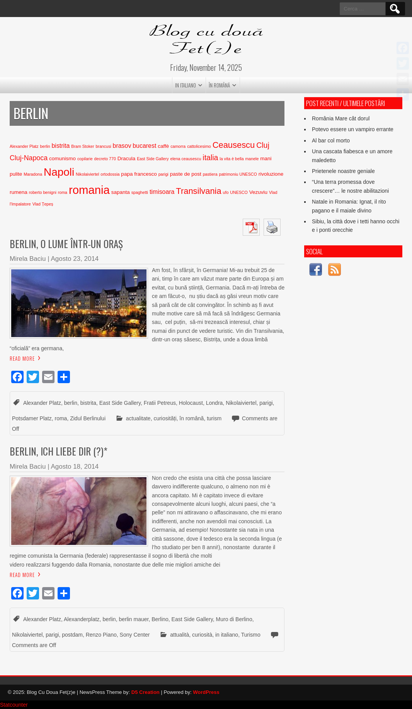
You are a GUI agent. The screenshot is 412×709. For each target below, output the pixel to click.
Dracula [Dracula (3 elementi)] (126, 158)
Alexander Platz (42, 403)
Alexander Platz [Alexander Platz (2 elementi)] (24, 146)
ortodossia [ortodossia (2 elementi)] (109, 174)
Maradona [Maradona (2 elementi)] (33, 174)
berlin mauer (133, 619)
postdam (72, 635)
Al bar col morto (331, 140)
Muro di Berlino (234, 619)
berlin (70, 403)
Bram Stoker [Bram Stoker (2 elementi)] (82, 146)
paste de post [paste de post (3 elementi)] (185, 174)
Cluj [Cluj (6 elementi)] (262, 145)
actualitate (138, 418)
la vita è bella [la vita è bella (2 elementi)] (231, 158)
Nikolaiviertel (241, 403)
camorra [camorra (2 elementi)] (178, 146)
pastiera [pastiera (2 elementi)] (210, 174)
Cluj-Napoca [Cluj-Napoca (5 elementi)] (29, 158)
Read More (22, 358)
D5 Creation (145, 692)
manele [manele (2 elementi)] (252, 158)
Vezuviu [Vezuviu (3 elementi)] (258, 192)
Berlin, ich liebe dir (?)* (58, 451)
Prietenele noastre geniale (343, 171)
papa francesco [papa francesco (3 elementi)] (139, 174)
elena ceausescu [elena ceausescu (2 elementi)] (185, 158)
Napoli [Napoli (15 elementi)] (59, 172)
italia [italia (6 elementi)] (210, 157)
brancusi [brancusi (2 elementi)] (103, 146)
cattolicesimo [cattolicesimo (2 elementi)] (199, 146)
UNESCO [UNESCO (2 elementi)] (239, 192)
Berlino (160, 619)
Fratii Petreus (160, 403)
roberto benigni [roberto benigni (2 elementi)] (42, 192)
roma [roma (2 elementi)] (62, 192)
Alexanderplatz (82, 619)
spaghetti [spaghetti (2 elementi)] (139, 192)
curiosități (164, 418)
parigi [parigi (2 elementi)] (163, 174)
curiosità (202, 635)
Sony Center (135, 635)
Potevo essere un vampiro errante (352, 129)
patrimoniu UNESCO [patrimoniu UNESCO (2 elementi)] (238, 174)
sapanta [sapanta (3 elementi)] (120, 192)
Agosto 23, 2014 (75, 258)
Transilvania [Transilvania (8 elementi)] (198, 191)
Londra (214, 403)
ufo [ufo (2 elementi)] (226, 192)
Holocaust (191, 403)
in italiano (185, 85)
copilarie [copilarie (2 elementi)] (85, 158)
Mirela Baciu (28, 258)
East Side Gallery (120, 403)
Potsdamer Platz (32, 418)
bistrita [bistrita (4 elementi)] (61, 145)
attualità (179, 635)
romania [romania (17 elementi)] (89, 189)
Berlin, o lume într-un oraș (66, 243)
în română (219, 85)
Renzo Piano (101, 635)
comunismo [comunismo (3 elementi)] (62, 158)
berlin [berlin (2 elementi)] (45, 146)
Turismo (250, 635)
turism (214, 418)
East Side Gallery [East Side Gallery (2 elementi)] (153, 158)
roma (61, 418)
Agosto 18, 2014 (75, 466)
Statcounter (14, 705)
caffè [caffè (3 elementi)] (163, 146)
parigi (265, 403)
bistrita (88, 403)
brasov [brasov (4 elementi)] (122, 145)
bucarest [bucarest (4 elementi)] (144, 145)
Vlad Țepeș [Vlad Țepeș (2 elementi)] (42, 204)
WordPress (206, 692)
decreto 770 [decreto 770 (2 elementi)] (105, 158)
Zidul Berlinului (88, 418)
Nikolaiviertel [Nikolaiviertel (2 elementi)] (87, 174)
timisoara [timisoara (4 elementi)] (162, 191)
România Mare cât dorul (340, 118)
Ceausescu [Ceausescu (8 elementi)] (234, 145)
